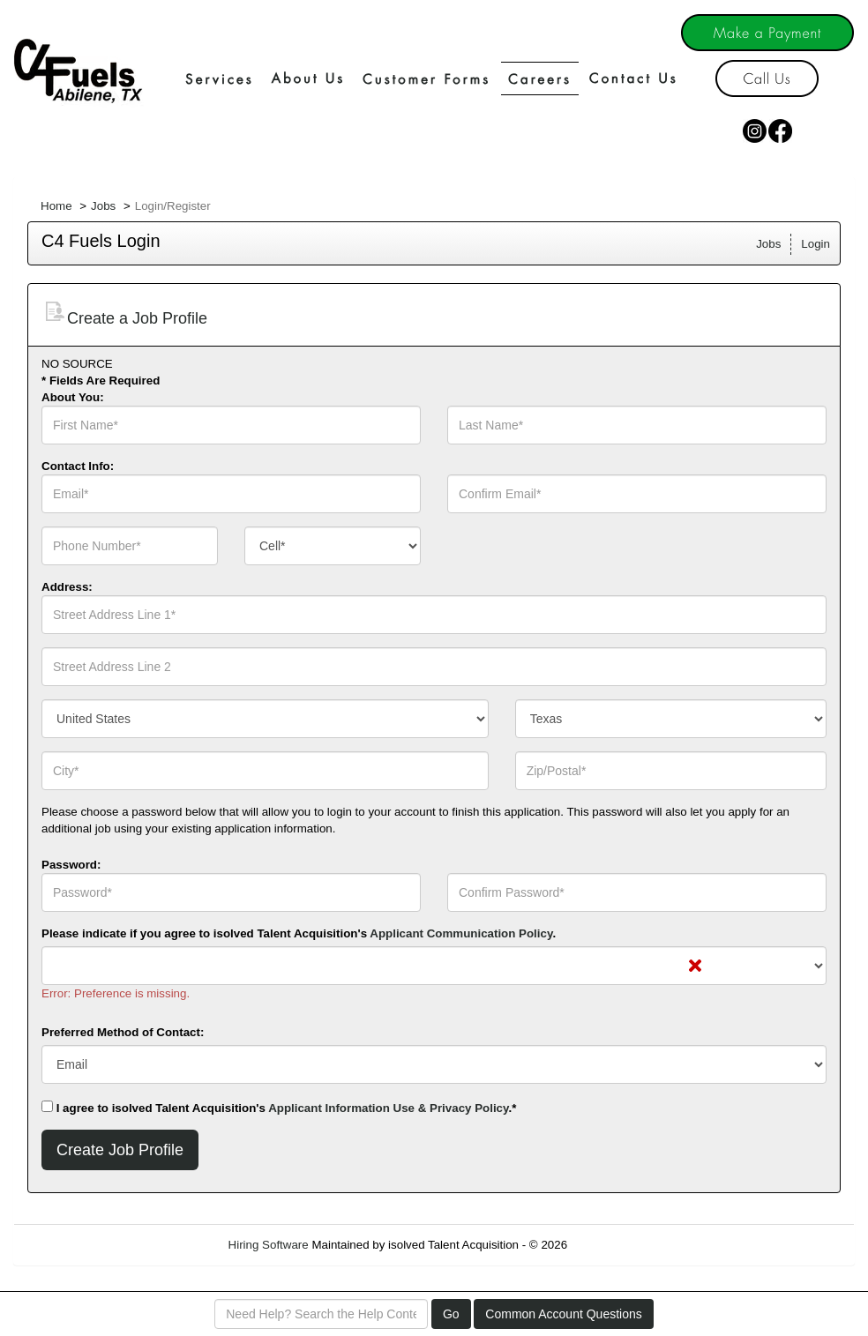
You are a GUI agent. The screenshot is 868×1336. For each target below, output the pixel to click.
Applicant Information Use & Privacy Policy (388, 1108)
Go (451, 1314)
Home (56, 206)
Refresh (619, 1244)
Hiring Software (268, 1244)
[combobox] (332, 545)
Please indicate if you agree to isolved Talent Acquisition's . (298, 933)
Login (815, 243)
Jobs (103, 206)
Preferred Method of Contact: (122, 1032)
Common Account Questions (563, 1314)
